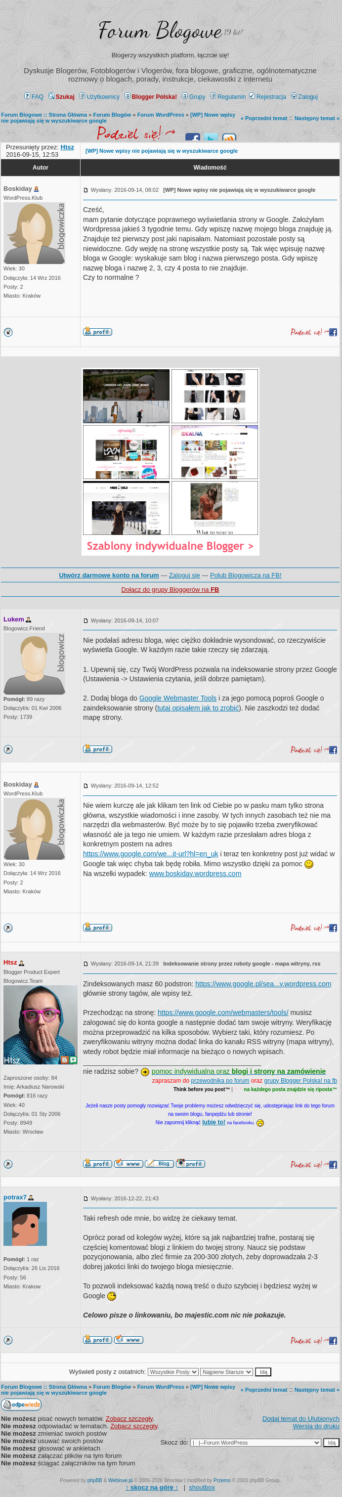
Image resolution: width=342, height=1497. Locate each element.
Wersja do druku (316, 1426)
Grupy (194, 96)
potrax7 (15, 1197)
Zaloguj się (184, 575)
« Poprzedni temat (264, 118)
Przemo (222, 1480)
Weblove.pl (120, 1480)
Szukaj (61, 96)
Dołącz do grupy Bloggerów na (170, 589)
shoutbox (202, 1487)
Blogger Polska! (151, 96)
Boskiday (17, 188)
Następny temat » (317, 118)
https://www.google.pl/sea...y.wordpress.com (263, 984)
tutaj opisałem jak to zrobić (198, 708)
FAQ (33, 96)
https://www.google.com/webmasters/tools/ (223, 1012)
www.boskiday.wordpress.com (195, 874)
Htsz (10, 962)
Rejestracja (267, 96)
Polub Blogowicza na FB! (246, 575)
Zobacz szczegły (129, 1418)
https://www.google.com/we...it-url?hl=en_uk (150, 854)
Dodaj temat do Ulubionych (301, 1418)
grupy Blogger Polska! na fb (300, 1080)
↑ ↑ (152, 1487)
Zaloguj (304, 96)
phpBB (94, 1480)
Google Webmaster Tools (178, 698)
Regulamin (228, 96)
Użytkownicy (99, 96)
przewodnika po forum (220, 1080)
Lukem (13, 619)
